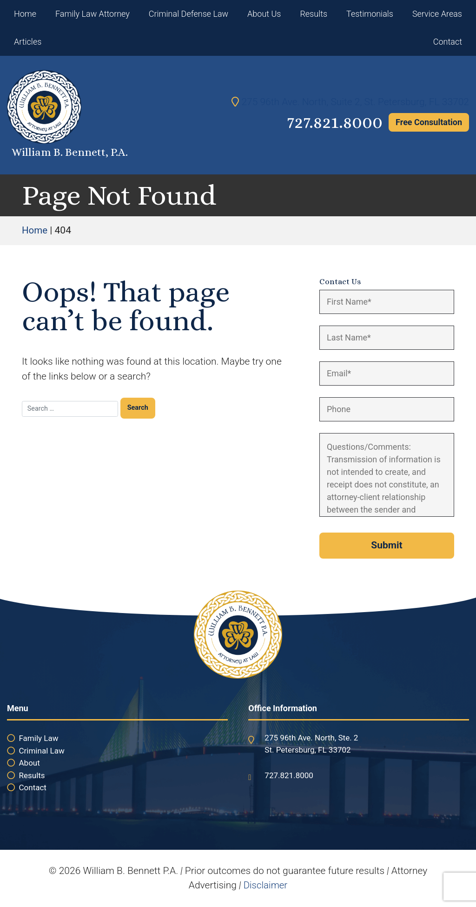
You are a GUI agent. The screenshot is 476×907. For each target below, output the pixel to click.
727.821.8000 (331, 122)
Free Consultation (429, 122)
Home (25, 14)
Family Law (39, 738)
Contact (447, 42)
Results (313, 14)
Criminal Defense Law (188, 14)
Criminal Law (42, 750)
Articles (27, 42)
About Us (264, 14)
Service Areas (437, 14)
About (29, 762)
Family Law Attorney (92, 14)
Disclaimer (265, 885)
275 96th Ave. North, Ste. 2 (311, 737)
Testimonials (369, 14)
